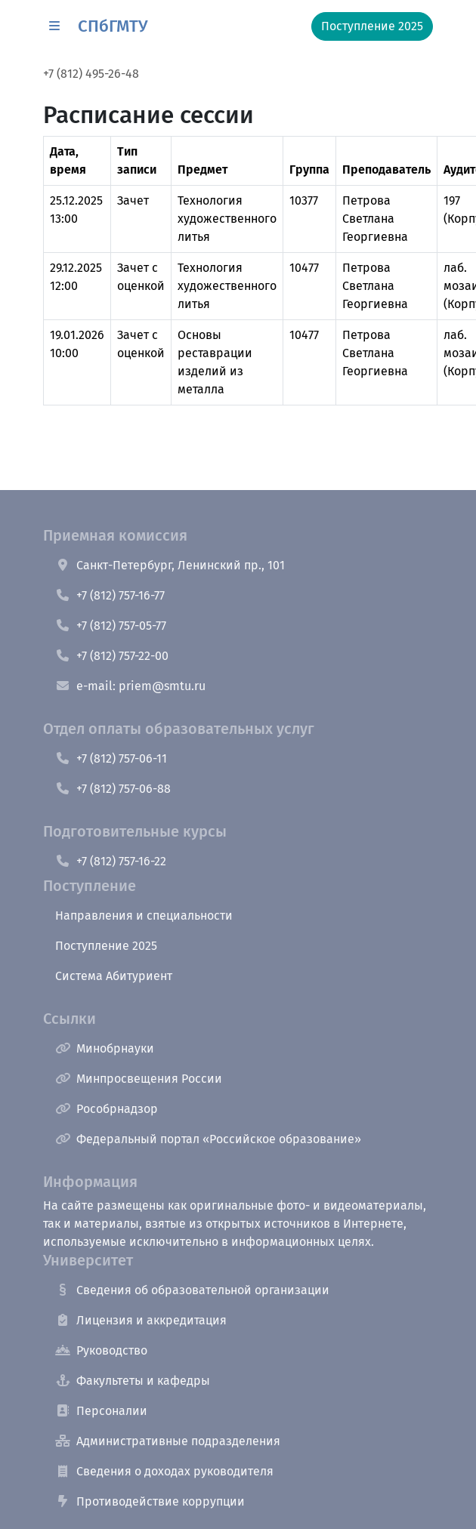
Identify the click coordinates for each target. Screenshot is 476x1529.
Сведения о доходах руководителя (164, 1471)
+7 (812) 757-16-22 (110, 861)
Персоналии (101, 1411)
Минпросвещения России (138, 1078)
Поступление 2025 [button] (372, 26)
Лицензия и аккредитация (141, 1320)
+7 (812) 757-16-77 (110, 595)
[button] (54, 26)
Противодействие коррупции (150, 1501)
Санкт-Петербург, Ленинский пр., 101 (170, 565)
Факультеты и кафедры (132, 1380)
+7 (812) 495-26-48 (91, 73)
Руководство (101, 1350)
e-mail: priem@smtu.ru (130, 686)
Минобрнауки (104, 1048)
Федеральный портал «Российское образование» (208, 1139)
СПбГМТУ (112, 26)
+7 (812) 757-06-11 (111, 758)
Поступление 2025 (106, 946)
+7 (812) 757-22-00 (111, 656)
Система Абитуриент (113, 976)
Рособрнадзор (106, 1109)
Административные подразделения (167, 1441)
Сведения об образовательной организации (192, 1290)
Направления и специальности (144, 915)
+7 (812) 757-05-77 (110, 625)
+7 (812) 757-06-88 (113, 788)
